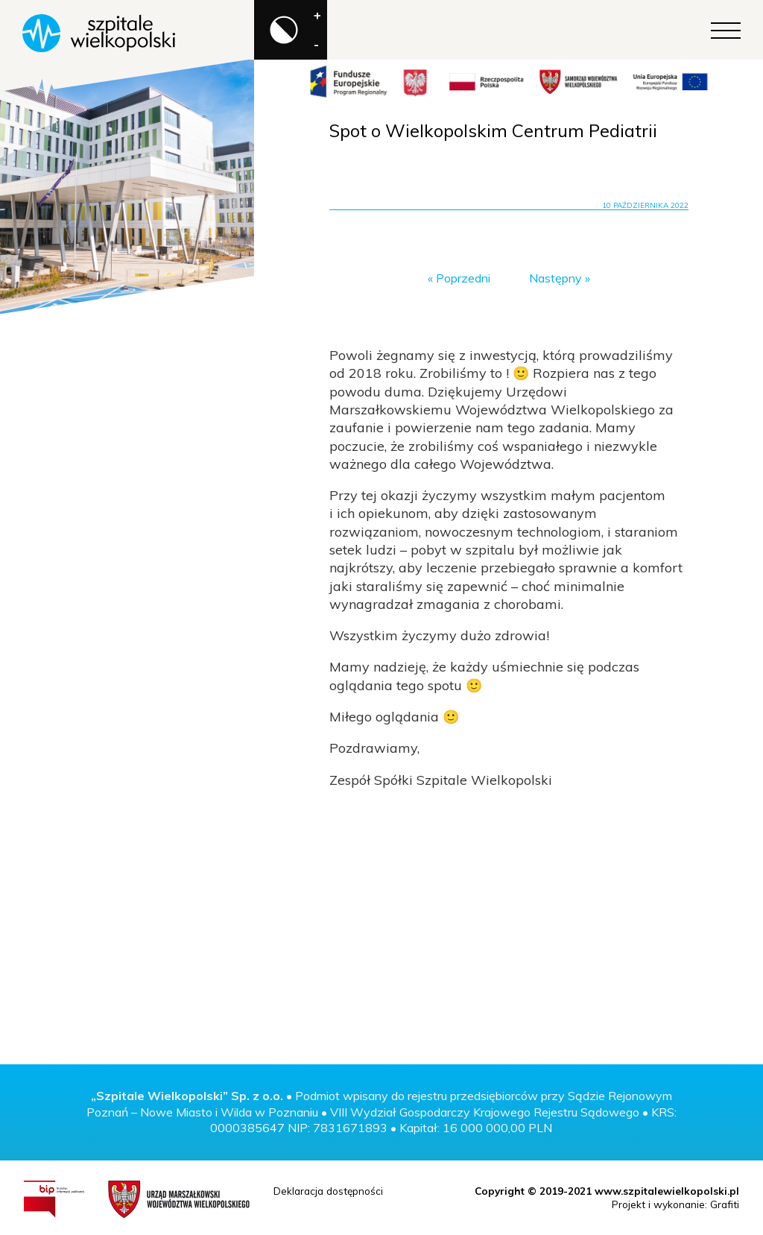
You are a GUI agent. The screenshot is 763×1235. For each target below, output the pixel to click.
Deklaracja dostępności (328, 1190)
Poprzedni (463, 278)
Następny (555, 278)
